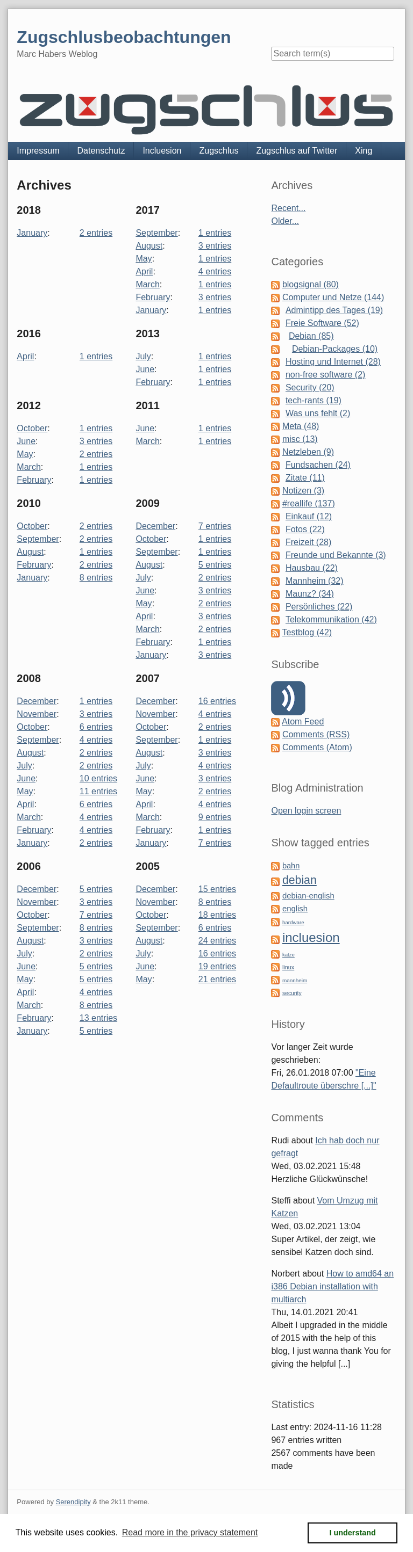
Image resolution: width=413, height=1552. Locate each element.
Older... (285, 221)
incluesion (311, 937)
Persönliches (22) (319, 606)
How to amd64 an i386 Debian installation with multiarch (332, 1286)
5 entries (214, 564)
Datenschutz (101, 150)
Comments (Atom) (317, 747)
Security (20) (310, 387)
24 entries (217, 940)
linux (288, 967)
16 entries (217, 701)
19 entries (217, 966)
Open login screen (306, 810)
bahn (291, 865)
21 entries (217, 979)
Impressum (38, 150)
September (156, 232)
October (32, 428)
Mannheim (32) (315, 580)
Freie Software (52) (322, 323)
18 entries (217, 914)
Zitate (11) (305, 477)
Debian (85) (311, 335)
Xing (363, 150)
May (144, 258)
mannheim (294, 980)
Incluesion (162, 150)
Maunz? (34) (310, 593)
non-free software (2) (326, 374)
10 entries (98, 778)
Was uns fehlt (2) (318, 413)
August (149, 245)
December (155, 526)
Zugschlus (218, 150)
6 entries (96, 726)
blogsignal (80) (310, 284)
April (144, 271)
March (147, 284)
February (153, 297)
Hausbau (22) (312, 567)
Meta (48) (300, 426)
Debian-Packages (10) (335, 348)
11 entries (98, 791)
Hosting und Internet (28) (333, 361)
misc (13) (300, 439)
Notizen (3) (303, 490)
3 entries (214, 245)
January (32, 232)
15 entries (217, 889)
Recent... (288, 208)
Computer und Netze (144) (333, 297)
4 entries (214, 271)
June (145, 369)
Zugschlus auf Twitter (296, 150)
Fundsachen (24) (318, 464)
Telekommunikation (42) (331, 619)
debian (299, 880)
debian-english (308, 895)
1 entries (214, 232)
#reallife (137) (308, 503)
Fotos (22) (305, 529)
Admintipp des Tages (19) (334, 310)
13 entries (98, 1017)
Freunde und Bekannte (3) (336, 555)
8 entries (96, 577)
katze (288, 955)
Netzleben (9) (308, 451)
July (143, 356)
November (36, 714)
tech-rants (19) (313, 400)
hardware (293, 922)
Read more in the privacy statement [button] (190, 1532)
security (292, 993)
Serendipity (73, 1502)
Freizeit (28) (308, 542)
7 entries (214, 526)
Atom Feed (303, 721)
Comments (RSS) (316, 734)
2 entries (96, 232)
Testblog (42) (307, 632)
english (295, 908)
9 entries (214, 817)
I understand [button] (353, 1532)
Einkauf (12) (309, 516)
